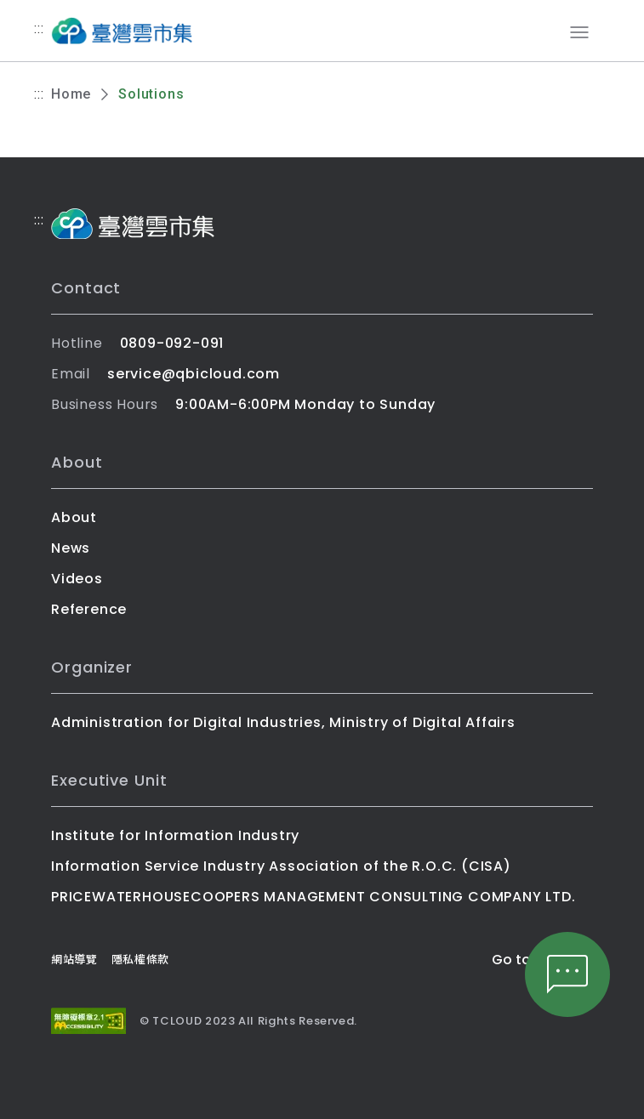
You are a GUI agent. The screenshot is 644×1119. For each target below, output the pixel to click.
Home (71, 94)
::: (38, 28)
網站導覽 (74, 959)
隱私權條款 (140, 959)
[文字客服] (567, 974)
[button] (567, 974)
